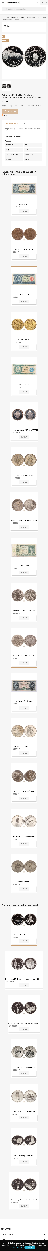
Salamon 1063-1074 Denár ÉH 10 (24, 611)
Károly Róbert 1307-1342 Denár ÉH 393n (24, 520)
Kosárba (10, 111)
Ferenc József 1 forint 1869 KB (24, 746)
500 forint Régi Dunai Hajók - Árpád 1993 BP (24, 1200)
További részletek (19, 1247)
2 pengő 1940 (24, 566)
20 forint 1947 (24, 204)
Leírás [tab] (24, 124)
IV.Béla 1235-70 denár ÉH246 (24, 791)
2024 (7, 26)
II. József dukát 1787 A (24, 340)
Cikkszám (8, 136)
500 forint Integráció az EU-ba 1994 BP (24, 1112)
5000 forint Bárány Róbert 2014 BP (24, 1156)
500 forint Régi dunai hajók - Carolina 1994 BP (24, 1023)
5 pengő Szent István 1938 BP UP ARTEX (24, 430)
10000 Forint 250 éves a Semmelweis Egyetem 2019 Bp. (24, 979)
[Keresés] (24, 9)
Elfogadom (30, 1247)
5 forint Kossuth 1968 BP (24, 882)
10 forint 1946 (24, 385)
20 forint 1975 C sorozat (24, 701)
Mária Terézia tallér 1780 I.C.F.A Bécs (24, 656)
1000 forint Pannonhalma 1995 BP (24, 1067)
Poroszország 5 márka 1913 (24, 475)
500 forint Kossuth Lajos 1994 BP (24, 935)
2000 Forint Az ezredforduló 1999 (24, 837)
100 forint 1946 (24, 294)
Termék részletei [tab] (12, 124)
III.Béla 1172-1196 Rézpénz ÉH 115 (24, 249)
